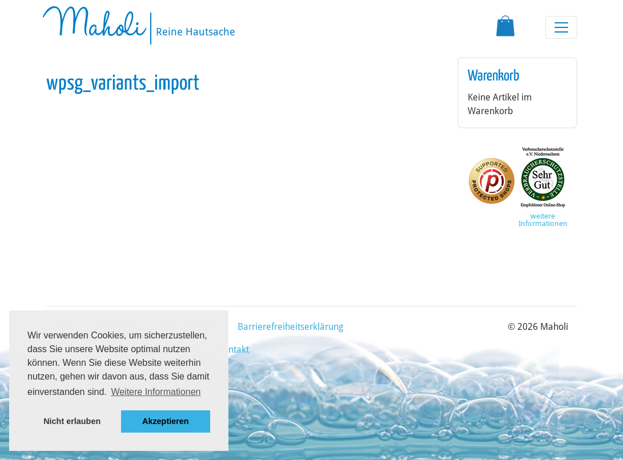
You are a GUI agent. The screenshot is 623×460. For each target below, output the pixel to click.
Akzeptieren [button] (165, 421)
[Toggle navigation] (561, 27)
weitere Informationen (543, 220)
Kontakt (233, 349)
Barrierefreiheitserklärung (290, 326)
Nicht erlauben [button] (72, 421)
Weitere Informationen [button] (155, 392)
